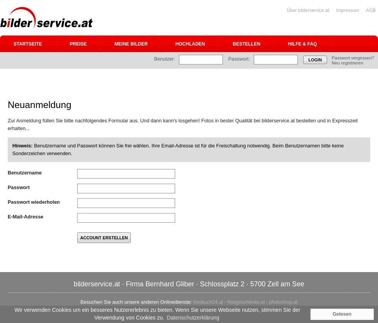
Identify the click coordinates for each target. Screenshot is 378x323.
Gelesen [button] (341, 314)
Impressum (347, 10)
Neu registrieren (347, 63)
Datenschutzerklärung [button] (193, 318)
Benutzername (25, 173)
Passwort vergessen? (353, 58)
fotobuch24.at (208, 302)
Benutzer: (164, 59)
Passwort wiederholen (34, 202)
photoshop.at (283, 302)
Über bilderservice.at (308, 10)
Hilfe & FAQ (302, 44)
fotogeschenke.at (246, 302)
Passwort (19, 187)
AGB (371, 10)
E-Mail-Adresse (25, 217)
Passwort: (239, 59)
